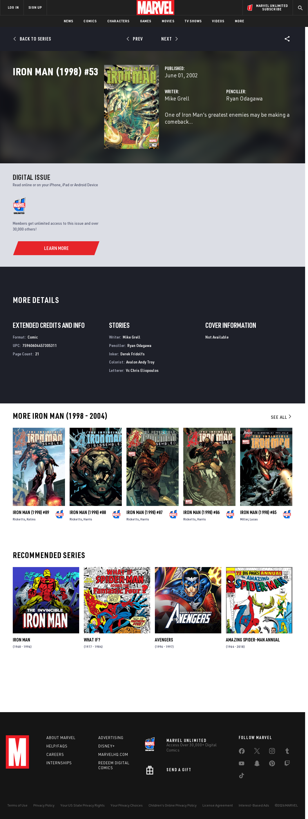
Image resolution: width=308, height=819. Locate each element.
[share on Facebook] (242, 752)
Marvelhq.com (113, 754)
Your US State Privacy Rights (82, 805)
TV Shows (193, 21)
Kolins (31, 561)
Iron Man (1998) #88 (88, 554)
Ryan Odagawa (212, 123)
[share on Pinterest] (272, 764)
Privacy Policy (44, 805)
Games (145, 21)
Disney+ (106, 746)
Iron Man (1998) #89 (31, 554)
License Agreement (217, 805)
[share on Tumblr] (287, 752)
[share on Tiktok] (241, 777)
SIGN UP (35, 7)
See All (281, 459)
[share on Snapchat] (257, 764)
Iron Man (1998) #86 (201, 554)
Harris (88, 561)
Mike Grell (113, 123)
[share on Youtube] (241, 764)
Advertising (111, 737)
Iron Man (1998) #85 (258, 554)
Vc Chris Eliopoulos (142, 412)
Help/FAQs (57, 746)
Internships (59, 762)
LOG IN (13, 7)
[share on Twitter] (257, 752)
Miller (244, 561)
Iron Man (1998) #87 (144, 554)
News (68, 21)
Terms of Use (17, 805)
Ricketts (19, 561)
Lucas (254, 561)
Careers (55, 754)
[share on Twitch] (287, 764)
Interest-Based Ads (254, 805)
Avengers (164, 682)
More (239, 21)
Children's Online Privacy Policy (172, 805)
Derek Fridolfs (132, 395)
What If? (92, 682)
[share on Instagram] (272, 752)
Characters (118, 21)
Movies (168, 21)
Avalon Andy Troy (140, 404)
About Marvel (60, 737)
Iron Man (21, 682)
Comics (90, 21)
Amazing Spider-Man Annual (253, 682)
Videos (218, 21)
